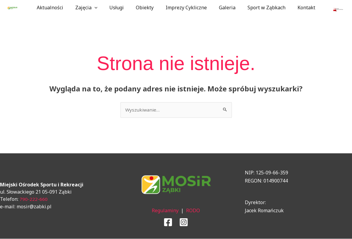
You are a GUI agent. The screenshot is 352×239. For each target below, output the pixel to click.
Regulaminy (165, 210)
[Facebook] (168, 222)
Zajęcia (92, 7)
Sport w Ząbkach (260, 7)
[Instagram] (183, 222)
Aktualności (58, 7)
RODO (193, 210)
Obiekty (146, 7)
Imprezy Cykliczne (185, 7)
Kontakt (298, 7)
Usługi (120, 7)
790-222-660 (34, 199)
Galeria (223, 7)
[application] (101, 7)
